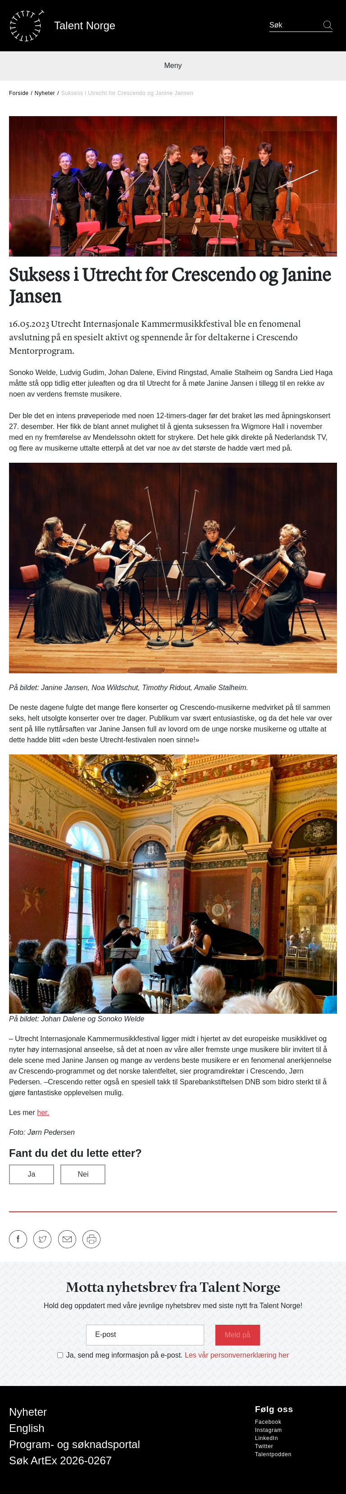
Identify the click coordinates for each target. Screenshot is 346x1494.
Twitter (264, 1446)
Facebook (268, 1422)
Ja (32, 1174)
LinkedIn (266, 1438)
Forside (19, 93)
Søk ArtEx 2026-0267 (60, 1460)
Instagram (268, 1430)
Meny (173, 65)
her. (43, 1112)
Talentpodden (273, 1454)
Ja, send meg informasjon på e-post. (124, 1355)
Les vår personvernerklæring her (237, 1355)
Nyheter (45, 93)
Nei (82, 1174)
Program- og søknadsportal (74, 1444)
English (27, 1428)
